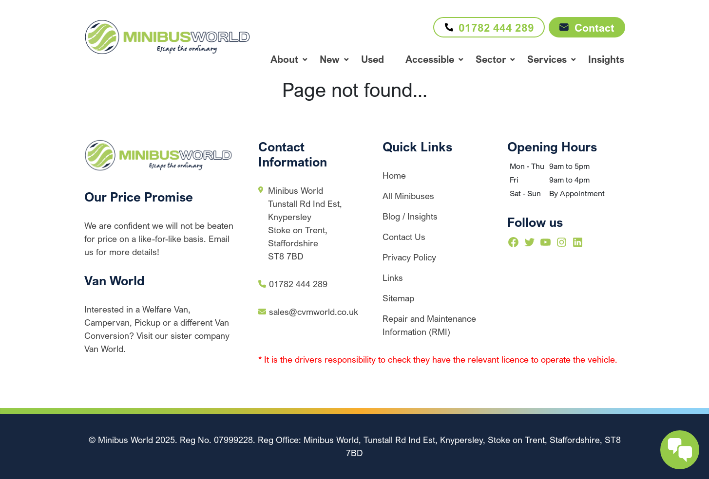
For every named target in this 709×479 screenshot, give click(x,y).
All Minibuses (408, 195)
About (284, 59)
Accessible (429, 59)
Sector (491, 59)
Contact (586, 27)
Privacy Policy (409, 257)
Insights (606, 59)
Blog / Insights (410, 216)
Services (547, 59)
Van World (114, 280)
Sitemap (398, 298)
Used (372, 59)
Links (393, 277)
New (330, 59)
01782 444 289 (486, 27)
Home (394, 175)
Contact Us (404, 236)
